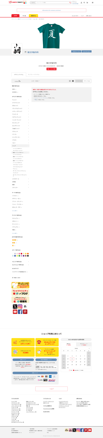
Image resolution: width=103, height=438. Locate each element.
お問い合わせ (89, 15)
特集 (36, 99)
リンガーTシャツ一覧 (15, 410)
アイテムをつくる (47, 398)
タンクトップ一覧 (15, 411)
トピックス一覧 (29, 407)
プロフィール (76, 51)
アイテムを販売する (47, 405)
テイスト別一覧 (29, 408)
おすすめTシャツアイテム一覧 (17, 422)
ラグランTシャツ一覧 (15, 408)
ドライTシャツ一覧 (15, 403)
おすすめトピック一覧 (30, 403)
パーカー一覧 (14, 417)
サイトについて (62, 407)
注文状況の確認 (75, 3)
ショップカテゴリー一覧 (31, 411)
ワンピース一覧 (14, 407)
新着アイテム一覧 (29, 401)
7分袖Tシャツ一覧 (15, 414)
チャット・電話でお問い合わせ (82, 401)
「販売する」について (63, 403)
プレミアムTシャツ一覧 (16, 404)
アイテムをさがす (15, 398)
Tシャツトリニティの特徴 (48, 408)
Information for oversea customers (51, 10)
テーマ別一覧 (29, 410)
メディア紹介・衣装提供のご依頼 (83, 404)
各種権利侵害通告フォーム (82, 406)
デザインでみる (87, 81)
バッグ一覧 (13, 419)
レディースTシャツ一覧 (16, 406)
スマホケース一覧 (15, 420)
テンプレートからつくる (48, 401)
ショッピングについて (63, 401)
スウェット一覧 (14, 416)
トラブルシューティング (64, 406)
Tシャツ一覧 (14, 401)
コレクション (86, 51)
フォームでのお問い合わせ (82, 403)
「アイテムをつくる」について (65, 404)
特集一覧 (28, 406)
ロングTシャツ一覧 (15, 413)
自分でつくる (46, 403)
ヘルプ (82, 15)
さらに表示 (14, 210)
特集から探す (17, 277)
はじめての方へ (46, 411)
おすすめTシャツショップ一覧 (32, 404)
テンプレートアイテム (33, 74)
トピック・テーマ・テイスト (41, 98)
